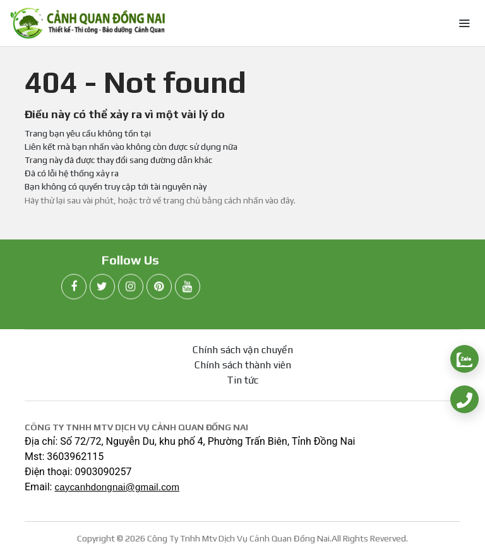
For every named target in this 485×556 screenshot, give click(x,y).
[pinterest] (159, 288)
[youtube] (187, 288)
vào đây (279, 200)
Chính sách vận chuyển (243, 350)
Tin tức (242, 380)
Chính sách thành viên (243, 365)
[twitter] (102, 288)
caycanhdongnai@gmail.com (116, 486)
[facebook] (74, 288)
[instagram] (130, 288)
